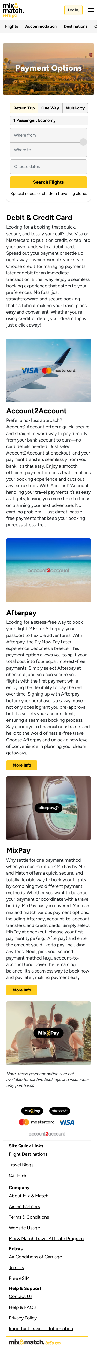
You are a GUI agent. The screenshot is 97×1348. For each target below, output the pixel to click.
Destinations (75, 26)
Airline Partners (24, 1206)
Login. (73, 10)
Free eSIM (19, 1278)
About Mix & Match (28, 1196)
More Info (22, 765)
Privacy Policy (23, 1318)
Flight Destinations (28, 1154)
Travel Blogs (21, 1165)
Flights (11, 26)
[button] (89, 10)
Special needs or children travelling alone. (48, 193)
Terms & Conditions (29, 1217)
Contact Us (20, 1296)
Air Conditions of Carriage (35, 1257)
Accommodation (41, 26)
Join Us (16, 1268)
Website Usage (24, 1228)
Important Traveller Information (41, 1328)
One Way (50, 107)
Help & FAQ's (22, 1307)
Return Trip (24, 107)
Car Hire (17, 1175)
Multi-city (75, 107)
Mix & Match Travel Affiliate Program (46, 1238)
